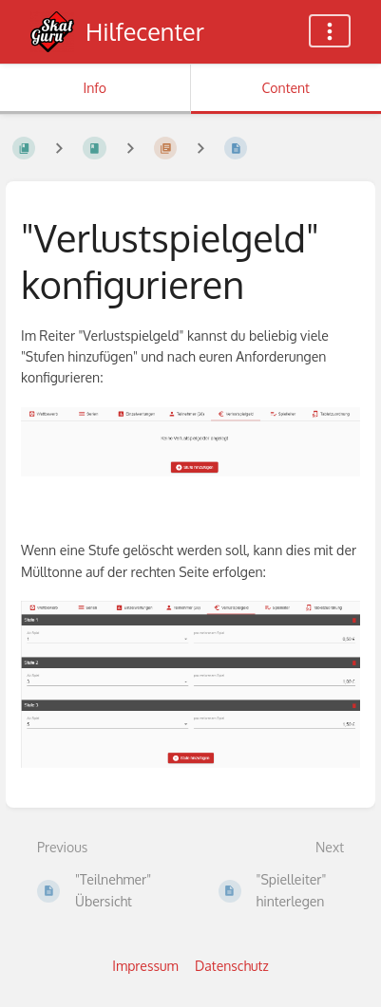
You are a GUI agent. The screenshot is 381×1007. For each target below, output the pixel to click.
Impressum (145, 966)
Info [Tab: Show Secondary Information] (94, 88)
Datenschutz (232, 966)
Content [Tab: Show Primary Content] (286, 88)
